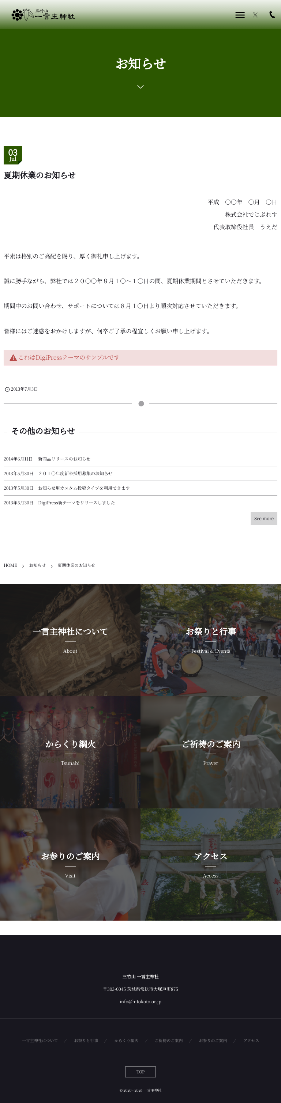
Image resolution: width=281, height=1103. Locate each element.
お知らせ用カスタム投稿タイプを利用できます (84, 488)
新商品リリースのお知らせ (64, 459)
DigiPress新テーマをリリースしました (76, 503)
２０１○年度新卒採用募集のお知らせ (75, 473)
